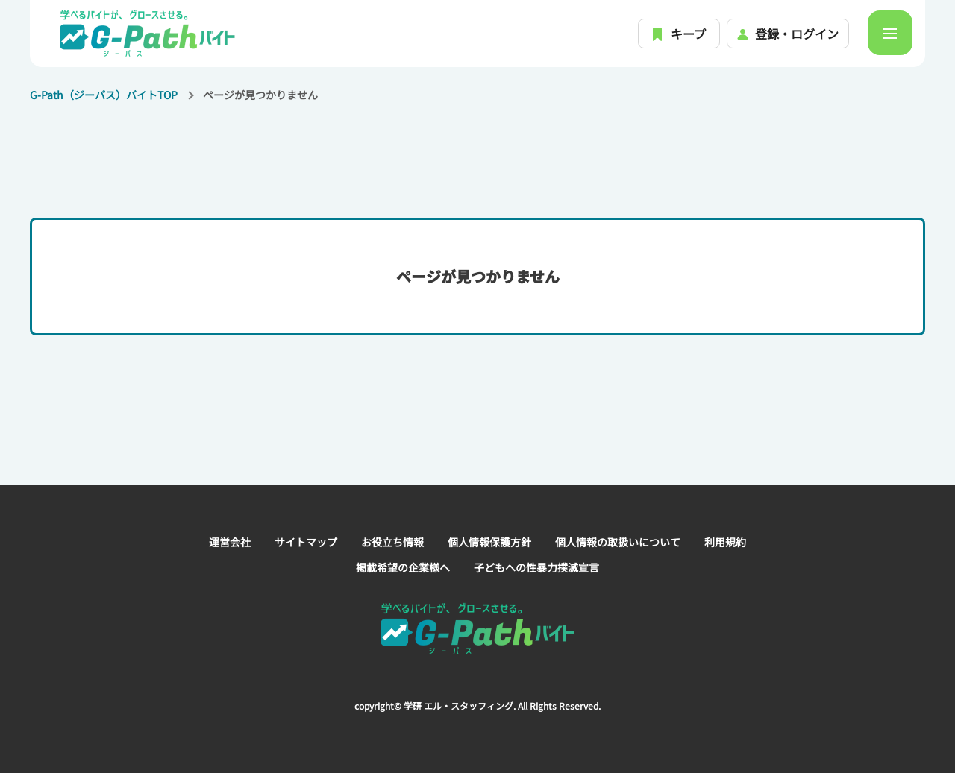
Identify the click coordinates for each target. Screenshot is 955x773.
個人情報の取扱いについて (617, 541)
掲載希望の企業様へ (403, 567)
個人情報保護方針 (489, 541)
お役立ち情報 (392, 541)
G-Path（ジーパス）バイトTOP (104, 94)
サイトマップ (306, 541)
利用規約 (725, 541)
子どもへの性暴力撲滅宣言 (536, 567)
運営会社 (230, 541)
